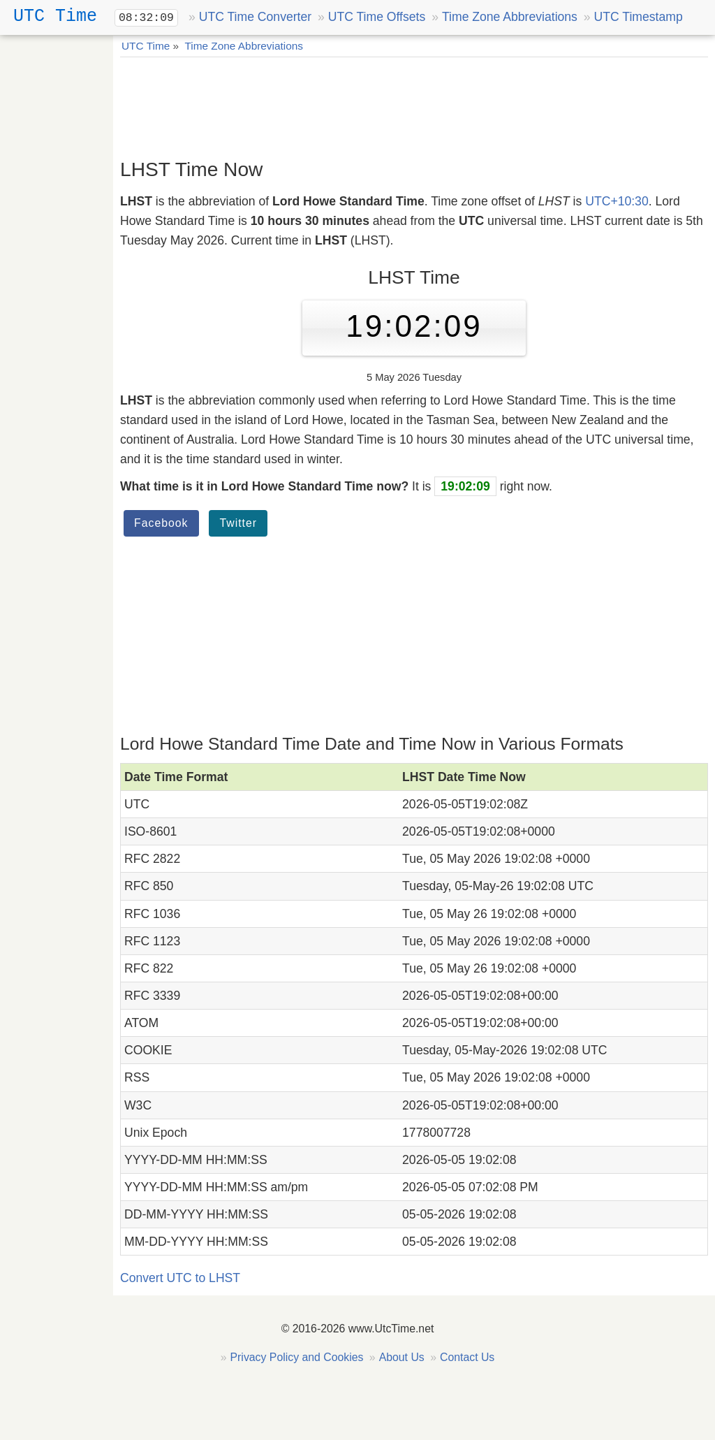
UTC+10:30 (616, 201)
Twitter (238, 523)
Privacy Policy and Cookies (297, 1357)
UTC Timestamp (638, 17)
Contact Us (467, 1357)
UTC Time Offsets (376, 17)
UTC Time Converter (255, 17)
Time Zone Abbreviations (509, 17)
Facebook (161, 523)
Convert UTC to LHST (180, 1278)
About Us (402, 1357)
